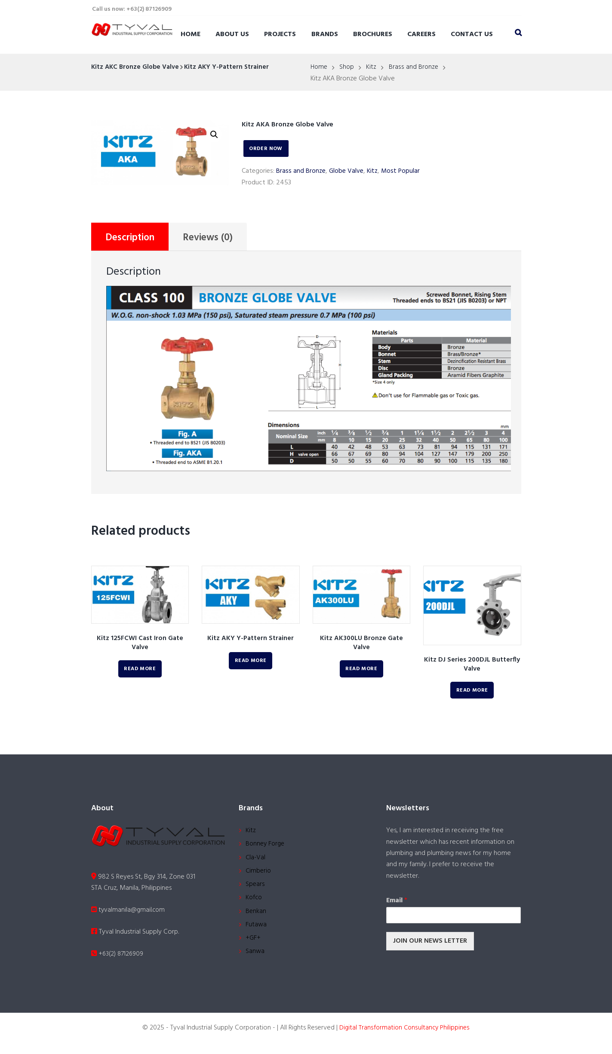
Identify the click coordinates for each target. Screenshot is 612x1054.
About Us (232, 34)
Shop (348, 67)
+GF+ (253, 945)
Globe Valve (346, 171)
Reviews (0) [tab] (215, 238)
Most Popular (402, 171)
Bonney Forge (266, 846)
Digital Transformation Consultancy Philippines (404, 1034)
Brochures (372, 34)
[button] (214, 135)
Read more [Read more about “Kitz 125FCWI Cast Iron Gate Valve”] (140, 670)
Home (190, 34)
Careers (421, 34)
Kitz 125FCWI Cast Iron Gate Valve (140, 644)
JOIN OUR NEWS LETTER (430, 942)
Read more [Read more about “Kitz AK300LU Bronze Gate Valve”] (361, 670)
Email (396, 902)
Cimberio (259, 874)
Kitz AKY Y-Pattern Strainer (231, 67)
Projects (280, 34)
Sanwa (255, 959)
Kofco (254, 903)
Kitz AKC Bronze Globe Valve (136, 67)
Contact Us (472, 34)
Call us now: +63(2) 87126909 (132, 9)
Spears (255, 889)
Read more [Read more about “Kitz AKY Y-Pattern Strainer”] (251, 662)
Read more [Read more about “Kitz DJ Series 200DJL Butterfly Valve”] (472, 692)
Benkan (256, 916)
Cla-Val (256, 860)
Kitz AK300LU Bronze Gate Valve (361, 644)
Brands (324, 34)
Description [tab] (132, 238)
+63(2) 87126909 (119, 956)
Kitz (373, 67)
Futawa (256, 931)
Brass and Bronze (415, 67)
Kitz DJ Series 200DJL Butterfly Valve (472, 666)
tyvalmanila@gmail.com (129, 912)
